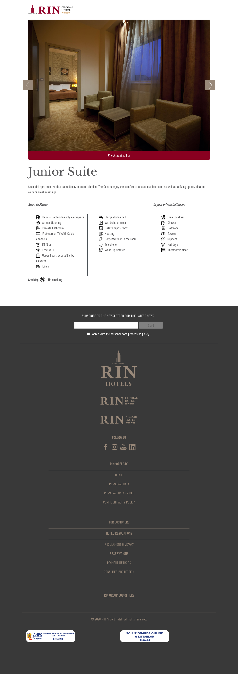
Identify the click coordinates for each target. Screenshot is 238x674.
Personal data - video (119, 493)
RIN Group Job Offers (119, 595)
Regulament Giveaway (119, 544)
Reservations (119, 553)
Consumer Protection (119, 571)
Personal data (119, 484)
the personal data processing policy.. (128, 334)
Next (210, 85)
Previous (28, 85)
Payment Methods (119, 562)
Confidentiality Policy (119, 502)
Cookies (119, 475)
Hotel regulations (119, 533)
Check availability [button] (119, 155)
